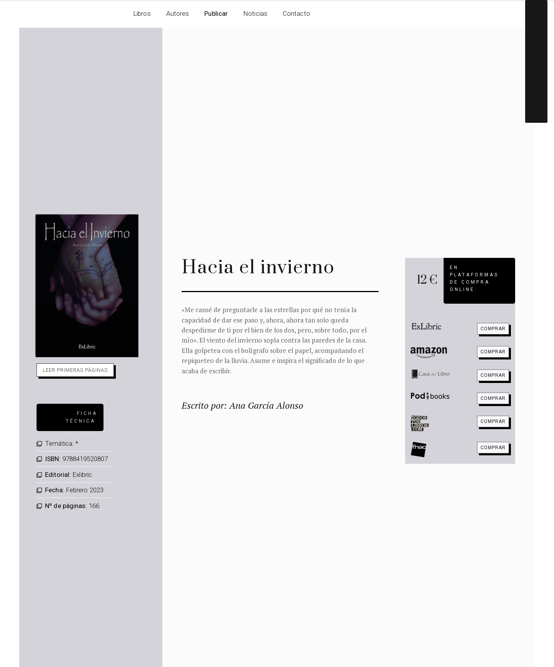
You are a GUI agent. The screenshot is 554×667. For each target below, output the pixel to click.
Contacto (296, 13)
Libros (142, 13)
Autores (177, 13)
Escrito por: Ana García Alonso (242, 405)
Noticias (255, 13)
